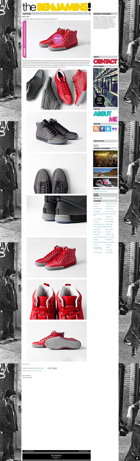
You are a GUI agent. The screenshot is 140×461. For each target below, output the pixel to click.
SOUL (95, 245)
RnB (95, 239)
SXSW (107, 245)
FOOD (95, 221)
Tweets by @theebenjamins (100, 191)
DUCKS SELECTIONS (100, 214)
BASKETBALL (109, 206)
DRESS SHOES (110, 211)
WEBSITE (108, 252)
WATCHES (96, 252)
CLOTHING (97, 209)
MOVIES (96, 229)
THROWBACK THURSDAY (97, 248)
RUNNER (108, 239)
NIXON (95, 234)
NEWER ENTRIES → (84, 451)
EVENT (108, 216)
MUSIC (107, 229)
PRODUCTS (109, 237)
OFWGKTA (109, 234)
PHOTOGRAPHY (98, 237)
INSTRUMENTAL (98, 224)
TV (106, 247)
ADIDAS (96, 203)
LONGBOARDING (99, 227)
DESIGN (96, 211)
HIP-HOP (108, 221)
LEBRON (108, 224)
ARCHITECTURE (110, 203)
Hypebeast (27, 364)
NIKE (33, 370)
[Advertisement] (56, 433)
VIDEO (107, 250)
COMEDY (108, 209)
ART (95, 206)
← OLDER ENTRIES (28, 451)
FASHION (29, 370)
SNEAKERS (38, 370)
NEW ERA (96, 232)
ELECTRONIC (109, 214)
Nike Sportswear (86, 65)
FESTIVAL (108, 219)
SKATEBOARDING (99, 242)
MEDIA (107, 227)
